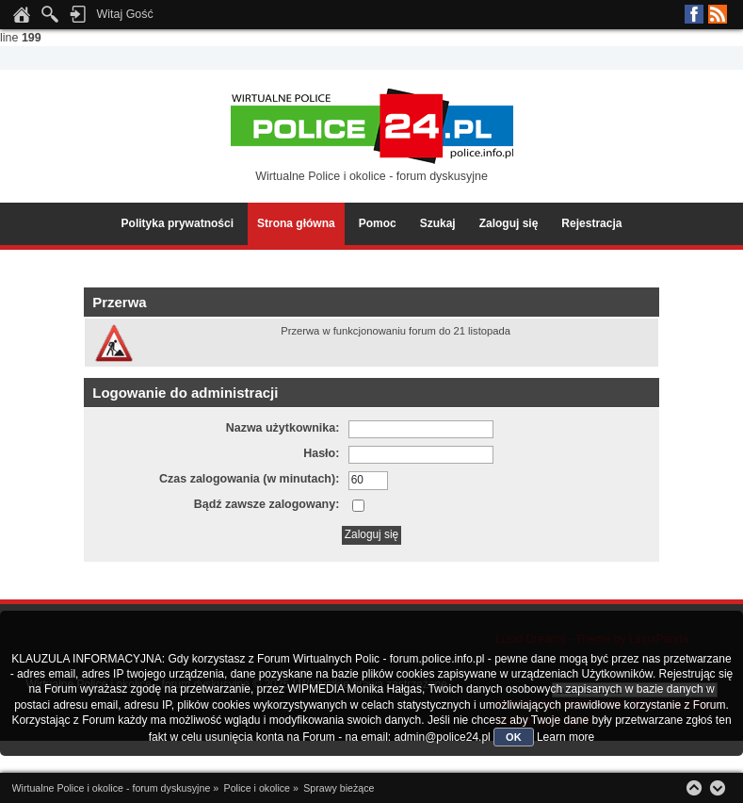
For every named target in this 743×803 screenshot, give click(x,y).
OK (514, 737)
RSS (717, 14)
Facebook (694, 14)
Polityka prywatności (177, 223)
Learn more (565, 737)
